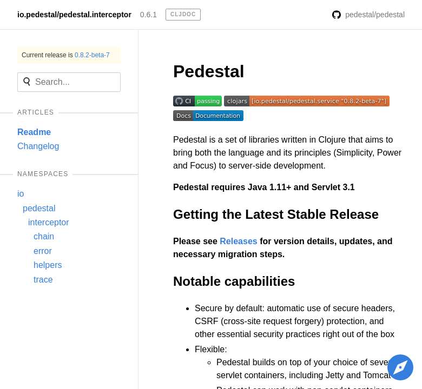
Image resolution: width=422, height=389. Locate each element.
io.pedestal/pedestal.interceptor (74, 14)
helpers (48, 265)
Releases (238, 241)
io (20, 193)
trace (43, 279)
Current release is (66, 55)
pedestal (39, 208)
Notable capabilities (234, 281)
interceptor (48, 222)
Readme (34, 132)
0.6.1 (148, 14)
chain (44, 236)
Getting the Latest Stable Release (276, 214)
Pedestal (209, 71)
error (43, 251)
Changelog (38, 146)
